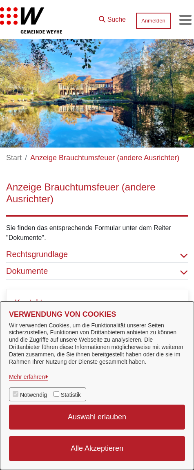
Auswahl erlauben (97, 417)
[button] (112, 17)
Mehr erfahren (27, 377)
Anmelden (153, 21)
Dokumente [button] (97, 271)
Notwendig (33, 395)
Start (14, 158)
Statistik (71, 395)
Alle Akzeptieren (97, 448)
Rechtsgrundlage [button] (97, 254)
